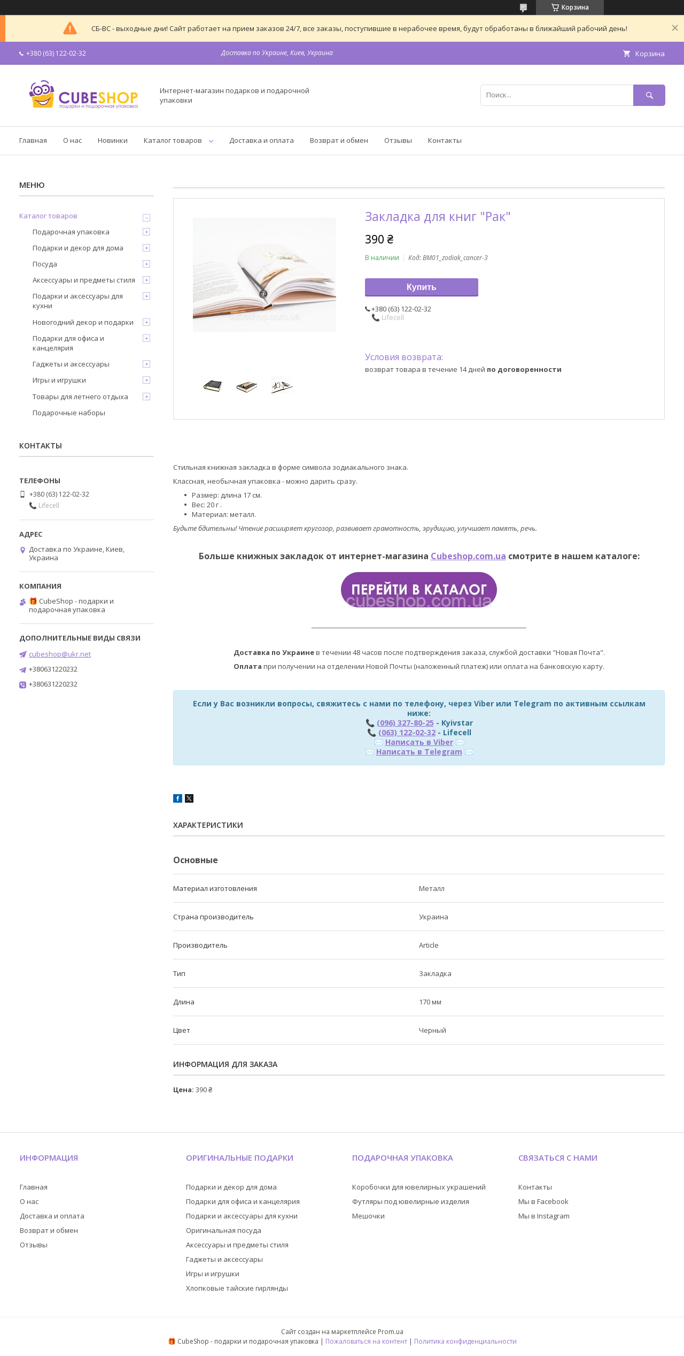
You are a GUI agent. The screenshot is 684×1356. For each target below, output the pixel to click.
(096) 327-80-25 (405, 723)
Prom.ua (390, 1331)
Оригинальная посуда (223, 1230)
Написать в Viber (419, 742)
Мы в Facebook (543, 1201)
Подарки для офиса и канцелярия (68, 343)
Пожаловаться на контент (366, 1341)
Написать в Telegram (419, 751)
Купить (422, 287)
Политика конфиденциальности (465, 1341)
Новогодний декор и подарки (83, 322)
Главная (33, 140)
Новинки (113, 140)
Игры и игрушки (59, 380)
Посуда (45, 264)
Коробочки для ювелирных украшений (419, 1187)
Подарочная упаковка (71, 232)
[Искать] (649, 95)
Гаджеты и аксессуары (71, 364)
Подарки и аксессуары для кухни (78, 300)
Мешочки (368, 1216)
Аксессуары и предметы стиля (84, 280)
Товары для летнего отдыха (80, 396)
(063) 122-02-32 (407, 732)
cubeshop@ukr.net (60, 654)
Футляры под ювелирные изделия (410, 1201)
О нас (72, 140)
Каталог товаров (173, 140)
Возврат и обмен (339, 140)
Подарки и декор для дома (78, 248)
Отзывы (398, 140)
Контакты (445, 140)
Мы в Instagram (544, 1216)
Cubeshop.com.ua (468, 556)
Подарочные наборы (69, 412)
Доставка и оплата (261, 140)
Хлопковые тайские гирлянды (237, 1288)
